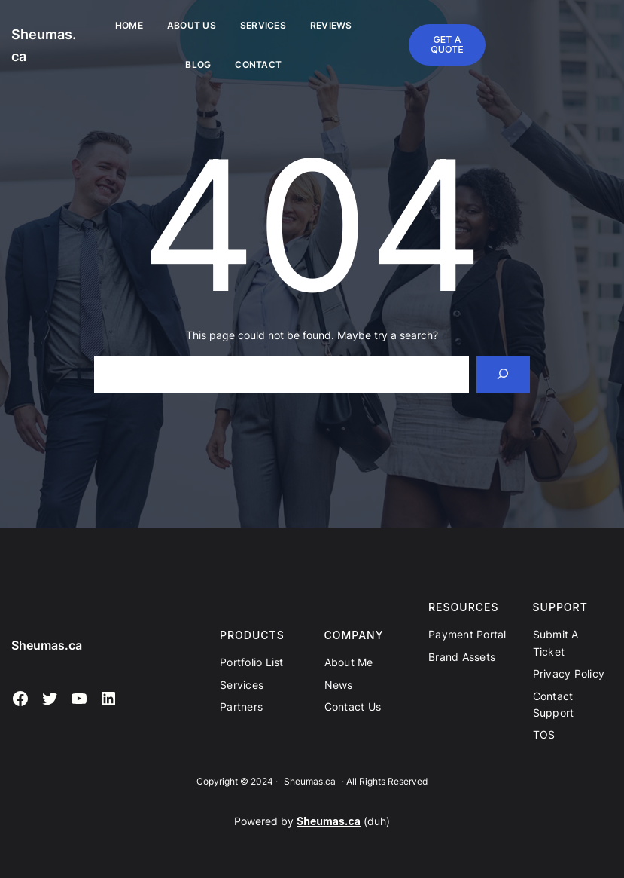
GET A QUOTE (447, 44)
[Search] (503, 374)
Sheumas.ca (46, 645)
